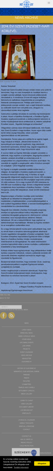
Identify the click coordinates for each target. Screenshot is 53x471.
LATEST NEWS (26, 330)
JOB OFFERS (26, 346)
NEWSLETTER (26, 359)
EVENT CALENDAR (26, 352)
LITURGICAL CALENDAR (26, 420)
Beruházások (45, 453)
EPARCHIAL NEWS (26, 333)
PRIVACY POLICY (26, 443)
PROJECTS (26, 349)
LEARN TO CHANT (26, 401)
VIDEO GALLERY (26, 404)
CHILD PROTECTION (26, 446)
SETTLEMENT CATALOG (26, 391)
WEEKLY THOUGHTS (26, 423)
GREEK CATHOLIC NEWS (26, 336)
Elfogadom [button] (42, 463)
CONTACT (26, 430)
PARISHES (26, 375)
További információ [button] (21, 467)
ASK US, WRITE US (26, 439)
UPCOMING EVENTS (26, 343)
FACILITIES (26, 381)
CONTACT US (26, 436)
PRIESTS (26, 378)
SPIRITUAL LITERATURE (26, 426)
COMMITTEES (26, 384)
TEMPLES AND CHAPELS (26, 388)
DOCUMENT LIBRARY (26, 407)
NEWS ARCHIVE (26, 355)
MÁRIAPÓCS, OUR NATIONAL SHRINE (26, 372)
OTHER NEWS (26, 339)
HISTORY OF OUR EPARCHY (26, 368)
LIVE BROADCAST (27, 410)
